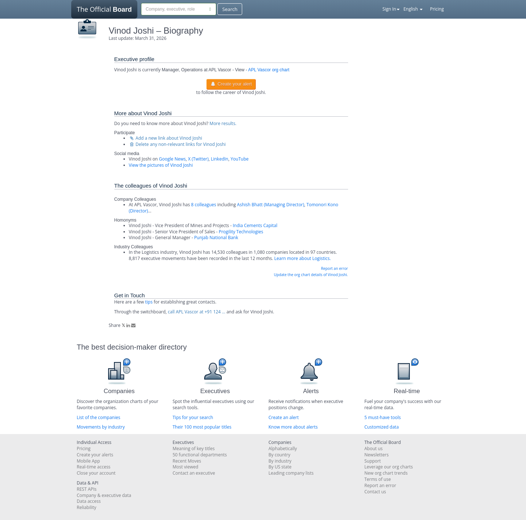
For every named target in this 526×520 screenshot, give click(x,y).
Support (373, 461)
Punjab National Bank (216, 237)
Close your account (96, 473)
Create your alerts (95, 455)
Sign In (391, 9)
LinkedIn (219, 159)
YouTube (239, 159)
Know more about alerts (293, 427)
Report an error (334, 268)
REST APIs (86, 489)
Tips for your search (193, 417)
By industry (279, 461)
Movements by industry (101, 427)
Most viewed (185, 467)
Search (229, 9)
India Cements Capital (255, 225)
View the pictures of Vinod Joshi (161, 165)
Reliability (86, 507)
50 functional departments (200, 455)
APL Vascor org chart (268, 69)
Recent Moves (187, 461)
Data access (89, 501)
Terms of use (378, 479)
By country (279, 455)
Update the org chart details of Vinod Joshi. (311, 274)
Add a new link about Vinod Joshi (165, 138)
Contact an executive (194, 473)
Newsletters (377, 455)
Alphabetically (282, 448)
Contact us (375, 492)
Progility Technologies (241, 232)
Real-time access (93, 467)
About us (374, 448)
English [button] (413, 9)
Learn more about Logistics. (302, 258)
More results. (223, 123)
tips (148, 302)
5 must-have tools (383, 417)
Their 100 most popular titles (202, 427)
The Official (104, 12)
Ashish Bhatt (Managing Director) (270, 204)
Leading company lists (290, 473)
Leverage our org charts (389, 467)
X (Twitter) (198, 159)
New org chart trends (386, 473)
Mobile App (88, 461)
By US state (279, 467)
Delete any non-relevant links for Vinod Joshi (177, 144)
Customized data (382, 427)
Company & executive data (104, 495)
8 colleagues (203, 204)
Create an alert (283, 417)
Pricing (437, 9)
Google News (172, 159)
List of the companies (98, 417)
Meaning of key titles (194, 448)
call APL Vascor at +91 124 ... (196, 312)
